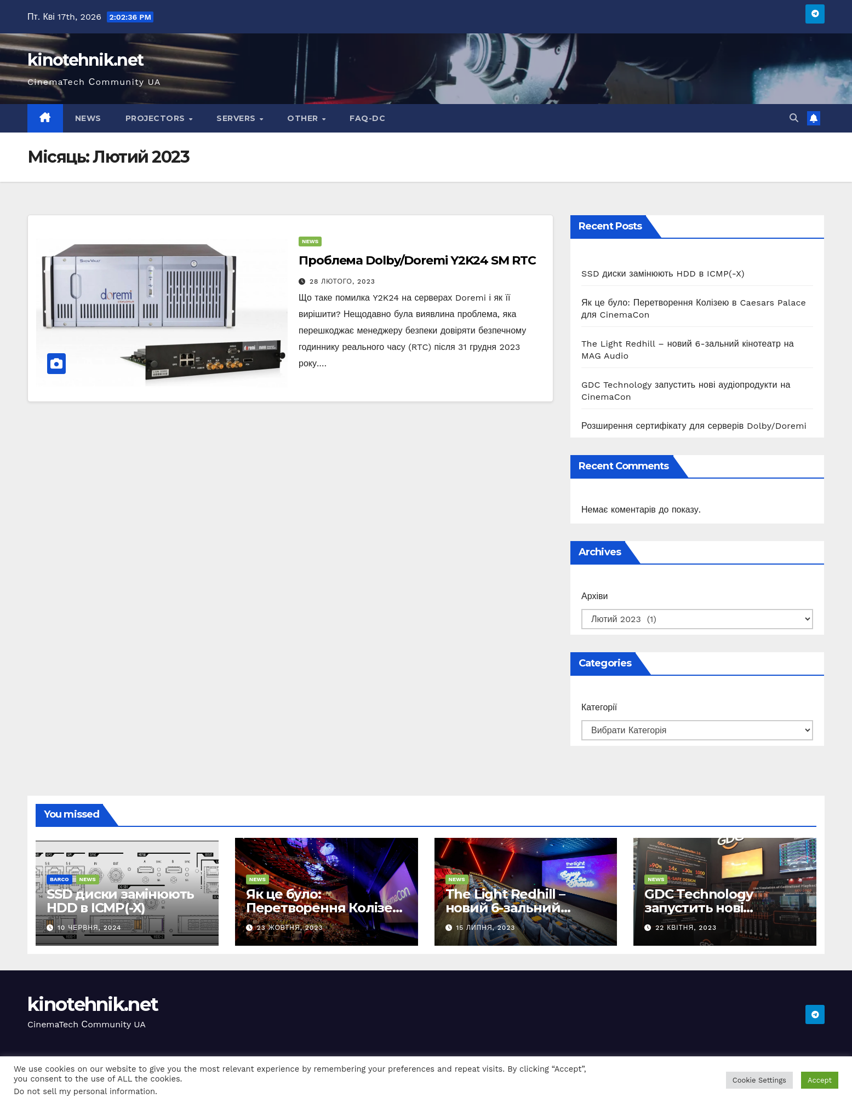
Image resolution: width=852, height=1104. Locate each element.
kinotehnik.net (85, 60)
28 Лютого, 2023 (342, 281)
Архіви (594, 596)
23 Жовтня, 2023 (290, 928)
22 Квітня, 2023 (686, 928)
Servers (237, 118)
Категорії (599, 707)
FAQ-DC (367, 118)
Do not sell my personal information (84, 1091)
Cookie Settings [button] (759, 1080)
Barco (59, 879)
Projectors (156, 118)
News (88, 118)
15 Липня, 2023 (485, 928)
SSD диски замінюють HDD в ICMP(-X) (663, 273)
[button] (794, 118)
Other (304, 118)
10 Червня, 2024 (90, 928)
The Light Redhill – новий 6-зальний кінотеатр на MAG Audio (524, 907)
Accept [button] (820, 1080)
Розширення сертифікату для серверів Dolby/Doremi (694, 426)
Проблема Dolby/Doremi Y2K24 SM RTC (417, 260)
